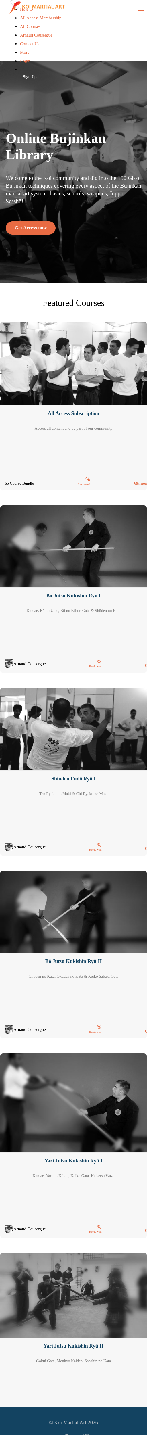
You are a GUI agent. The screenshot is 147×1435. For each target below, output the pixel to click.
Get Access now (31, 228)
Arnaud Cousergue (36, 35)
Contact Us (29, 43)
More (25, 52)
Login (25, 61)
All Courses (30, 26)
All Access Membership (40, 18)
